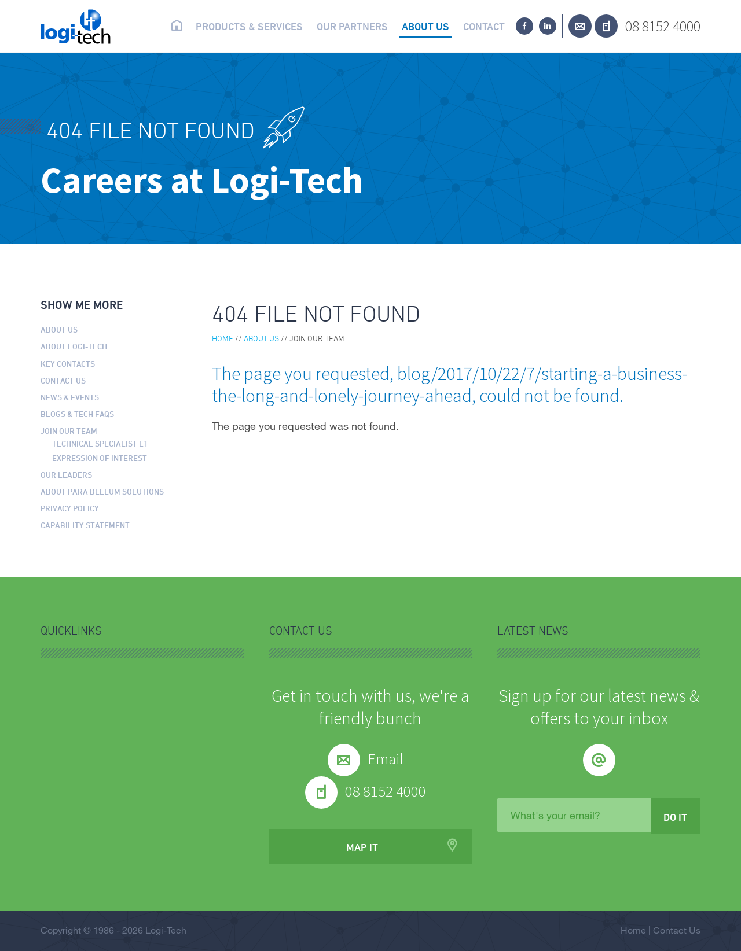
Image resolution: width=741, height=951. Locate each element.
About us (425, 26)
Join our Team (69, 431)
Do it (675, 817)
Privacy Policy (70, 508)
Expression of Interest (99, 458)
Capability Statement (85, 525)
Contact (484, 26)
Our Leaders (66, 475)
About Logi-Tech (74, 346)
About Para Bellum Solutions (102, 491)
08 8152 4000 (662, 25)
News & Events (70, 397)
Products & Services (249, 26)
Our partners (352, 26)
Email (385, 758)
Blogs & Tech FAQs (77, 414)
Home (176, 25)
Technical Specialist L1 (100, 443)
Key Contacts (68, 363)
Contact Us (63, 380)
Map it (362, 847)
